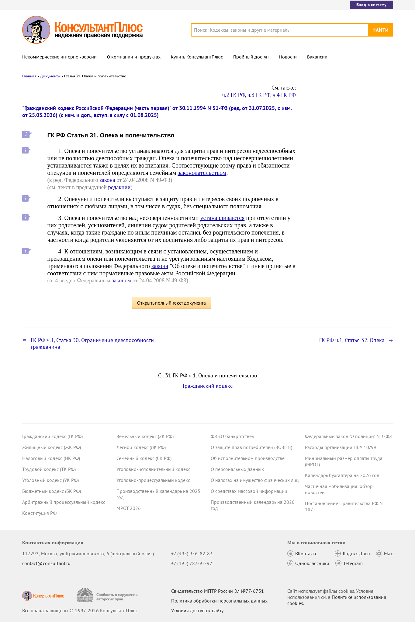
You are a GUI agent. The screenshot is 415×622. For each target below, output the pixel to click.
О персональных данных (237, 469)
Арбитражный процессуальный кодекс (63, 502)
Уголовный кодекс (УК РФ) (50, 480)
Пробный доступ (251, 57)
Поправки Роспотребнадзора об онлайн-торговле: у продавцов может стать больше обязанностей (346, 219)
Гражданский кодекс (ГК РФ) (52, 436)
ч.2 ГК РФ (233, 94)
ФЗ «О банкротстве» (232, 436)
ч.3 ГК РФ (258, 94)
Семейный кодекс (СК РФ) (143, 458)
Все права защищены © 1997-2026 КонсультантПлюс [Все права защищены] (80, 610)
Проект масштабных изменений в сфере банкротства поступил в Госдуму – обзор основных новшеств (347, 186)
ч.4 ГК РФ (284, 94)
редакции (119, 187)
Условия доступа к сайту (197, 610)
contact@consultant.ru (46, 563)
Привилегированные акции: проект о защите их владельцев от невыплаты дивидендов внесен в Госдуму (345, 152)
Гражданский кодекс (208, 385)
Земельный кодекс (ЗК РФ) (145, 436)
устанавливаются (222, 217)
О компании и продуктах (134, 57)
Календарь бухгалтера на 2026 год (342, 475)
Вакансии (317, 57)
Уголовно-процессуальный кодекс (153, 480)
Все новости (320, 238)
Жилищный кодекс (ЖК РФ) (51, 447)
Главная (29, 76)
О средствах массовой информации (249, 491)
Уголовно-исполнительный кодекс (153, 469)
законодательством (202, 172)
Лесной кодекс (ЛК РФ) (141, 447)
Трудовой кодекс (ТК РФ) (49, 469)
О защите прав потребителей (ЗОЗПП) (251, 447)
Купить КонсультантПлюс (197, 57)
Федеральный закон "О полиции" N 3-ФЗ (348, 436)
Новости (288, 57)
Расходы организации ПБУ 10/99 (340, 447)
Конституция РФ (39, 513)
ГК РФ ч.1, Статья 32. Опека (352, 340)
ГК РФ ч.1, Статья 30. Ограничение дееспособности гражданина (92, 343)
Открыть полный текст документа (171, 303)
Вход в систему (371, 4)
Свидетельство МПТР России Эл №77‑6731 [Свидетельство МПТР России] (217, 591)
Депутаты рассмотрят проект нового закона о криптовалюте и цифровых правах (345, 120)
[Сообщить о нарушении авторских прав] (108, 595)
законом (121, 280)
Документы (50, 76)
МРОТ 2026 (128, 508)
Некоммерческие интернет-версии (59, 57)
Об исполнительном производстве (248, 458)
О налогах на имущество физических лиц (255, 480)
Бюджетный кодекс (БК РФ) (51, 491)
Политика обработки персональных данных (219, 601)
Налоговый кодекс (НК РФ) (51, 458)
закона (107, 180)
